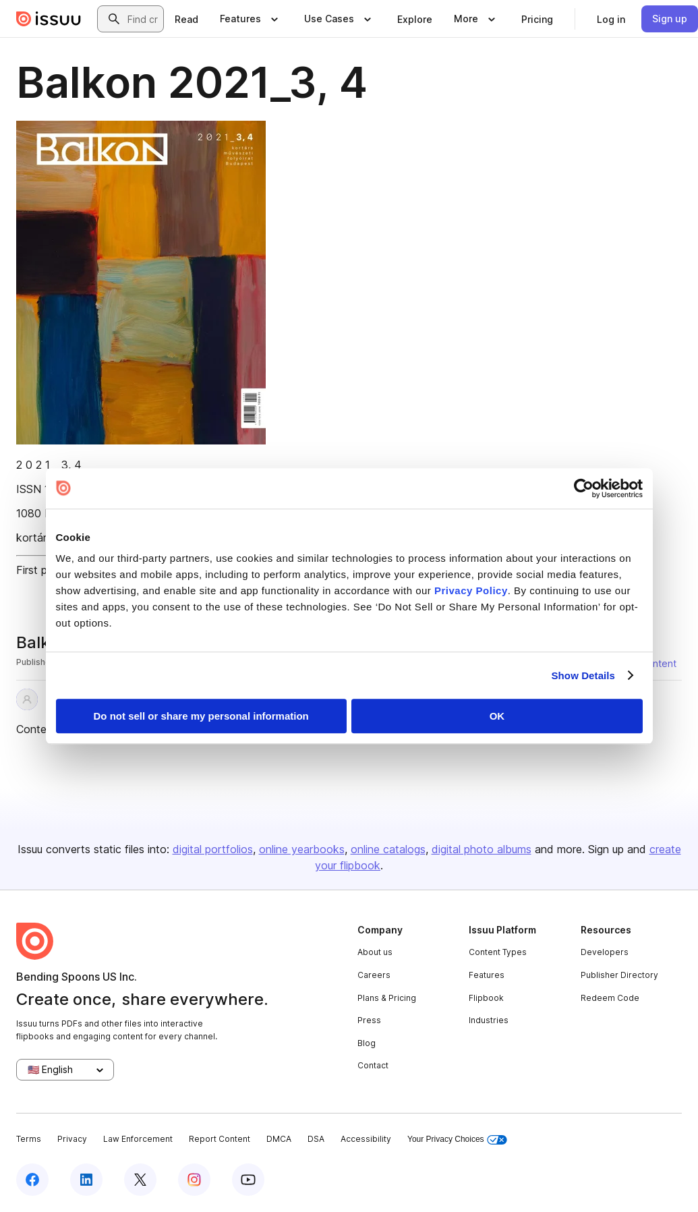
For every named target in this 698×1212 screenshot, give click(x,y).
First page (40, 570)
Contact (372, 1065)
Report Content (219, 1139)
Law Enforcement (138, 1139)
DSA (316, 1139)
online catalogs (388, 849)
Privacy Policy (471, 590)
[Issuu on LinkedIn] (86, 1179)
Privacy (72, 1139)
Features (486, 975)
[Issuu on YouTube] (248, 1179)
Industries (488, 1020)
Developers (605, 952)
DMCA (278, 1139)
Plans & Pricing (386, 998)
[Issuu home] (48, 18)
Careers (373, 975)
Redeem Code (610, 998)
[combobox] (142, 19)
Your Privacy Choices (457, 1139)
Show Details (584, 675)
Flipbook (486, 998)
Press (369, 1020)
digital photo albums (481, 849)
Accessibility (366, 1139)
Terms (28, 1139)
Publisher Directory (619, 975)
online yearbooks (302, 849)
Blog (366, 1043)
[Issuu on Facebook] (32, 1179)
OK (497, 716)
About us (374, 952)
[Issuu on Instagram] (194, 1179)
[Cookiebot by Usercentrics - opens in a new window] (584, 488)
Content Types (498, 952)
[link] (186, 18)
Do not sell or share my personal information (201, 716)
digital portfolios (213, 849)
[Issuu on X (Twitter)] (140, 1179)
